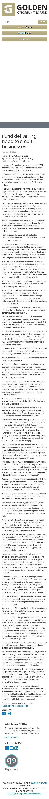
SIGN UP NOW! (11, 737)
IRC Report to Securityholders (28, 794)
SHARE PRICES (24, 39)
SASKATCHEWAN (39, 783)
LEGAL (11, 794)
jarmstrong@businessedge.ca (15, 706)
